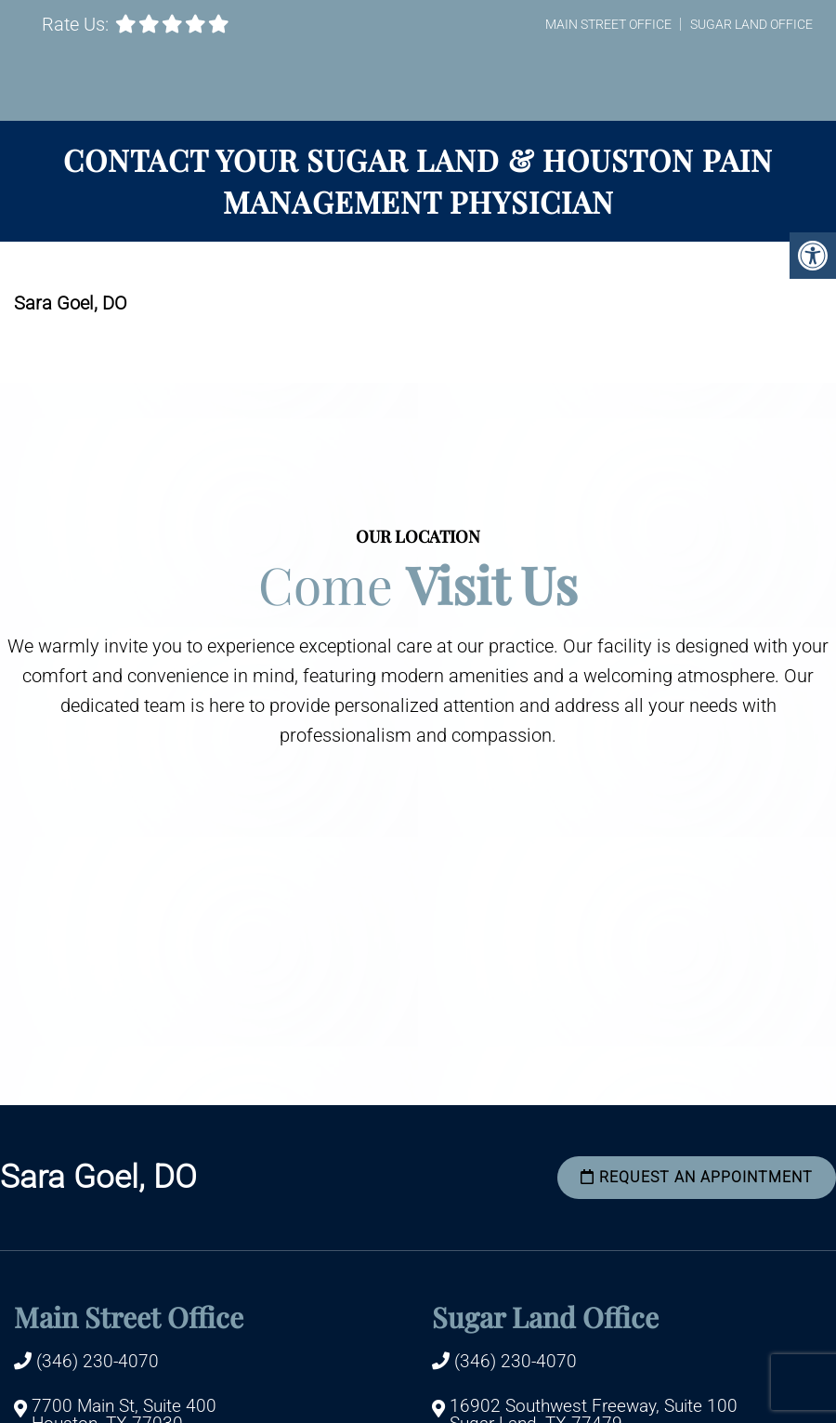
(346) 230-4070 (97, 1361)
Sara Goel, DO (98, 1177)
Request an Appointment (697, 1177)
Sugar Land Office (751, 24)
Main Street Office (608, 24)
